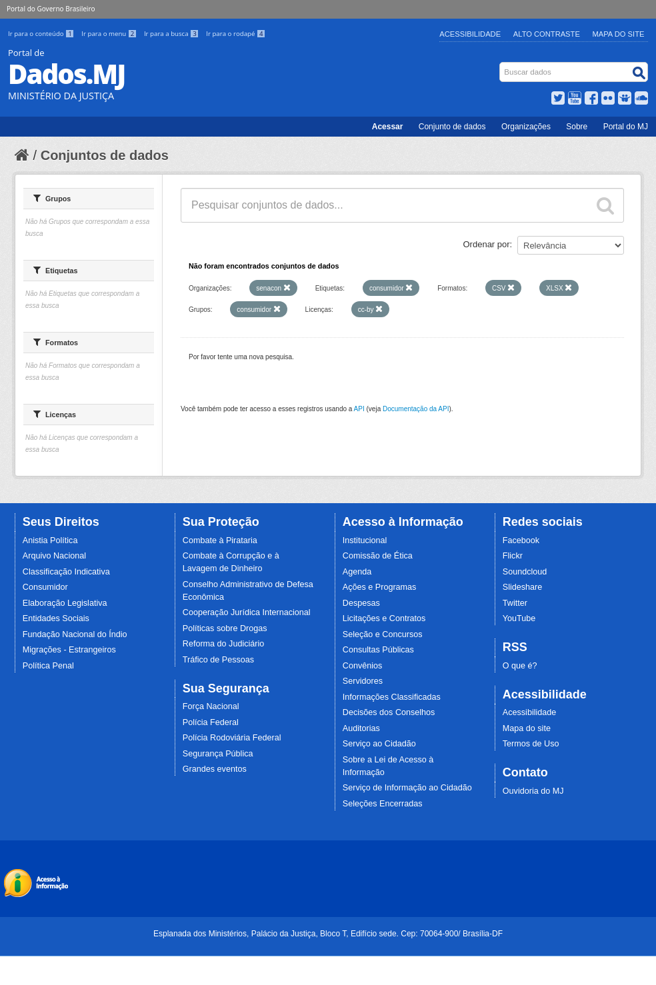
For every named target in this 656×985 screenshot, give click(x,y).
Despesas (361, 603)
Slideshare (523, 587)
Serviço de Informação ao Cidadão (407, 787)
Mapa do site (527, 728)
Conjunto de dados (452, 126)
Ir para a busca (172, 33)
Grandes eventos (215, 769)
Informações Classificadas (392, 697)
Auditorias (361, 728)
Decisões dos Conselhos (389, 712)
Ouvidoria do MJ (533, 791)
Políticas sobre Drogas (225, 628)
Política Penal (48, 665)
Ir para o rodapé (235, 33)
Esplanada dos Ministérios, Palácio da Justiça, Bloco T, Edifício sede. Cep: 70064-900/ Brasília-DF (328, 933)
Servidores (363, 681)
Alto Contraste (546, 34)
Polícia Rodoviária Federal (232, 737)
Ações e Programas (380, 587)
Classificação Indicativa (66, 571)
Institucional (365, 540)
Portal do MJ (625, 126)
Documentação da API (416, 409)
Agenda (357, 571)
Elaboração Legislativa (65, 603)
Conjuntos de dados (105, 155)
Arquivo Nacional (54, 555)
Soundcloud (525, 571)
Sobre (576, 126)
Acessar (387, 126)
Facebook (521, 540)
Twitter (515, 603)
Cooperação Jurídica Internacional (247, 612)
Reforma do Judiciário (224, 643)
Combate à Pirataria (220, 540)
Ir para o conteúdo (42, 33)
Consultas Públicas (378, 649)
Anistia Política (50, 540)
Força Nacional (211, 706)
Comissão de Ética (378, 555)
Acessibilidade (470, 34)
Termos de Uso (531, 743)
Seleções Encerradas (383, 803)
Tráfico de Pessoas (218, 659)
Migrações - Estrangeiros (69, 649)
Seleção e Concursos (383, 634)
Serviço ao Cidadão (379, 743)
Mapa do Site (619, 34)
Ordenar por (486, 244)
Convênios (363, 665)
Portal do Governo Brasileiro (51, 8)
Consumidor (45, 587)
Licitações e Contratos (384, 618)
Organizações (526, 126)
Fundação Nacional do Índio (75, 634)
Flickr (513, 555)
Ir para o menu (110, 33)
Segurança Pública (218, 753)
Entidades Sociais (56, 618)
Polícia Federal (211, 722)
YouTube (519, 618)
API (359, 409)
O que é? (520, 665)
